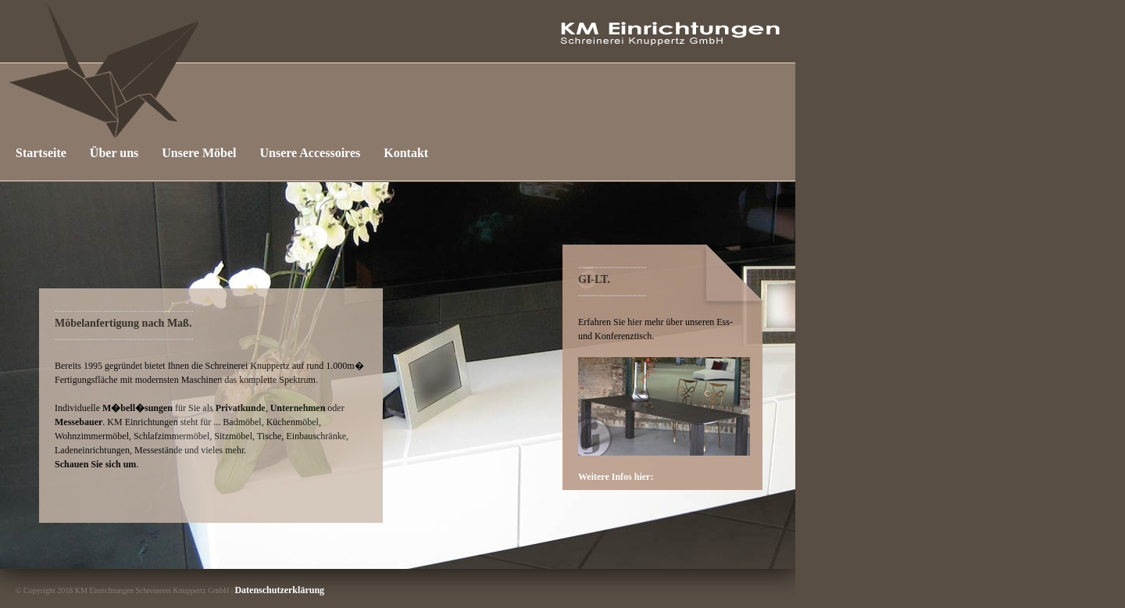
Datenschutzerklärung (279, 590)
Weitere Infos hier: (615, 476)
